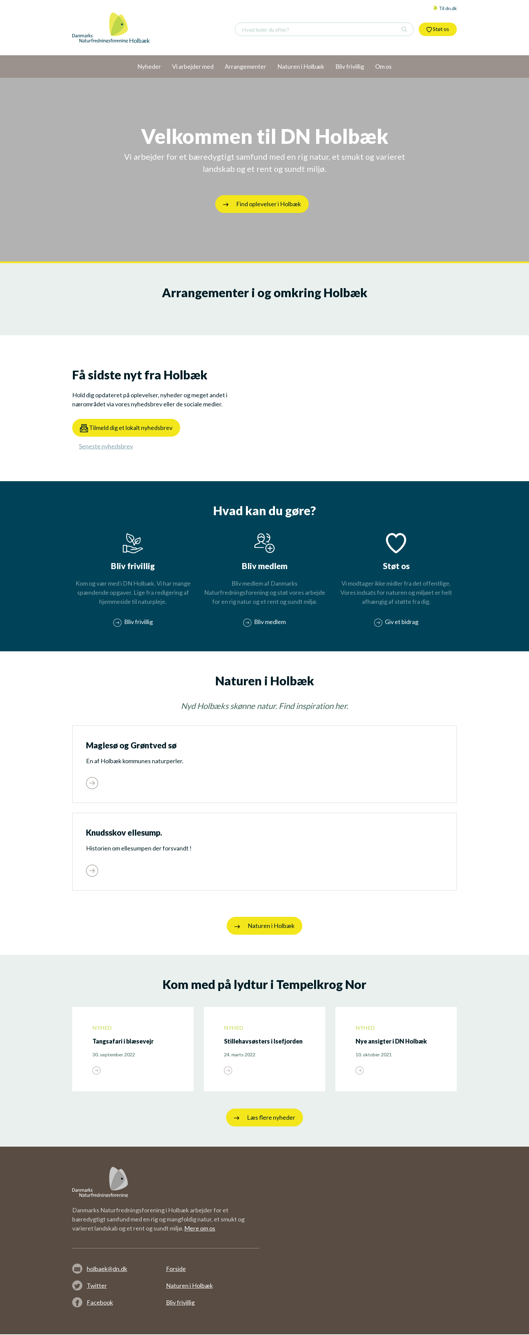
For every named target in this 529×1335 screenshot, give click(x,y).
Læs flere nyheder (264, 1118)
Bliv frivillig (180, 1303)
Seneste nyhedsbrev (106, 446)
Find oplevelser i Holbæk (262, 204)
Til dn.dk (445, 8)
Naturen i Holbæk (264, 927)
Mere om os (199, 1229)
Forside (176, 1269)
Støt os (437, 29)
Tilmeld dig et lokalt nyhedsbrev (126, 428)
